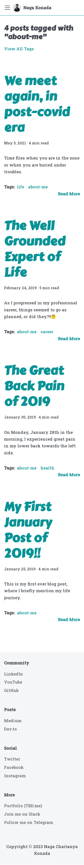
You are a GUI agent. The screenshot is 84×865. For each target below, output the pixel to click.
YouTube (13, 682)
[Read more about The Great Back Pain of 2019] (69, 474)
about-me (38, 187)
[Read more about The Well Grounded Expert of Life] (69, 338)
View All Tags (19, 48)
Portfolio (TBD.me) (23, 805)
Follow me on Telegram (28, 822)
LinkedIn (13, 674)
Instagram (15, 775)
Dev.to (10, 729)
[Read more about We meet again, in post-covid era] (69, 194)
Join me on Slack (22, 814)
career (47, 331)
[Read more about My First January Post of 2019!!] (69, 619)
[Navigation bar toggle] (7, 7)
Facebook (14, 767)
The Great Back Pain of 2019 (34, 386)
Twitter (12, 759)
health (47, 468)
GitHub (11, 690)
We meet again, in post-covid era (37, 104)
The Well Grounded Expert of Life (34, 249)
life (20, 187)
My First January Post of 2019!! (28, 530)
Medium (13, 720)
